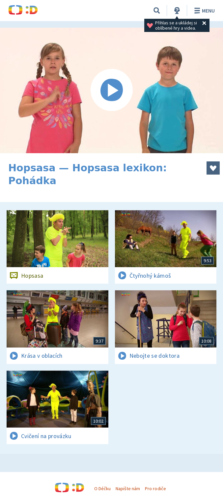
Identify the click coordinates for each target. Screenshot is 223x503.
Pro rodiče (155, 488)
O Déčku (102, 488)
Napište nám (128, 488)
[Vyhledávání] (157, 10)
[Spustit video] (111, 90)
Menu (203, 10)
